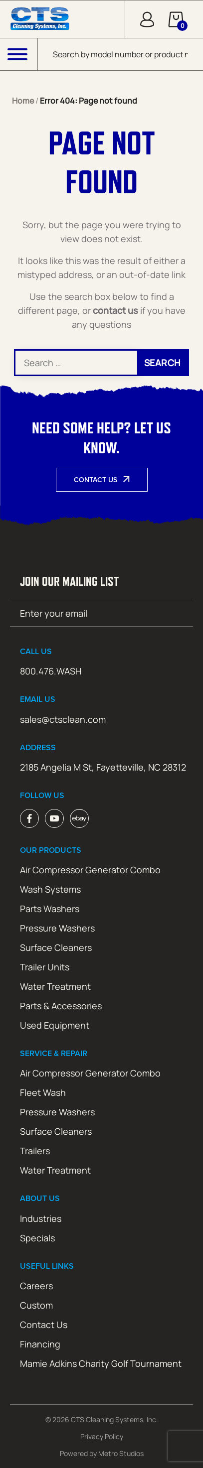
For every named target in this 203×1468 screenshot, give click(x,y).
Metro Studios (121, 1453)
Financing (40, 1344)
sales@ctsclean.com (63, 719)
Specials (37, 1238)
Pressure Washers (57, 928)
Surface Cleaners (56, 947)
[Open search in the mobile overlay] (120, 54)
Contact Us (95, 480)
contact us (115, 310)
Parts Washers (49, 909)
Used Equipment (54, 1025)
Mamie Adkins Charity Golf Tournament (101, 1363)
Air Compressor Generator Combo (90, 870)
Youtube (54, 818)
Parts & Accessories (61, 1006)
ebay (79, 818)
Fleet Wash (43, 1092)
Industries (40, 1218)
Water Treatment (55, 986)
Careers (36, 1286)
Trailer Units (44, 967)
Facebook (29, 818)
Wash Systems (50, 889)
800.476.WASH (50, 671)
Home (23, 100)
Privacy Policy (101, 1436)
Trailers (35, 1151)
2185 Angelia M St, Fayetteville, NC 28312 (103, 767)
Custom (36, 1305)
